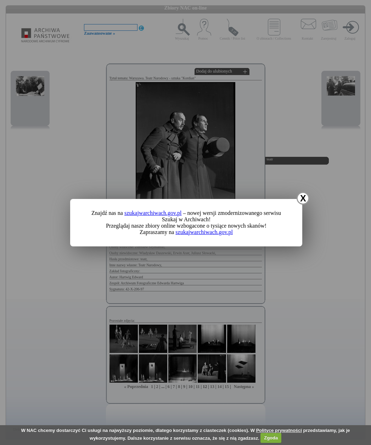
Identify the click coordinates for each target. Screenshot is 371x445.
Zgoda (271, 437)
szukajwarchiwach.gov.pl (153, 213)
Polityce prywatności (279, 430)
